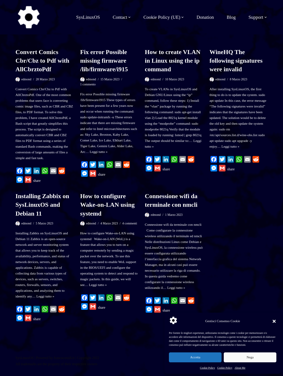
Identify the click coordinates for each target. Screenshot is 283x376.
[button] (274, 321)
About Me (240, 367)
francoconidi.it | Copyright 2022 (76, 364)
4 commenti (130, 226)
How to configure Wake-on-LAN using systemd (107, 208)
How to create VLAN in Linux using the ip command (173, 61)
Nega (250, 357)
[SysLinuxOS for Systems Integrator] (28, 17)
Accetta (195, 357)
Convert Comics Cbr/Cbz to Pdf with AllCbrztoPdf (42, 61)
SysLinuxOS (88, 17)
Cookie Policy (207, 367)
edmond (26, 79)
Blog (231, 17)
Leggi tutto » (99, 154)
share (37, 184)
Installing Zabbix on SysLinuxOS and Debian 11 (42, 208)
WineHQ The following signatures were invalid (236, 61)
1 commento (88, 84)
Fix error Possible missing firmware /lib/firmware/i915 (104, 61)
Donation (205, 17)
